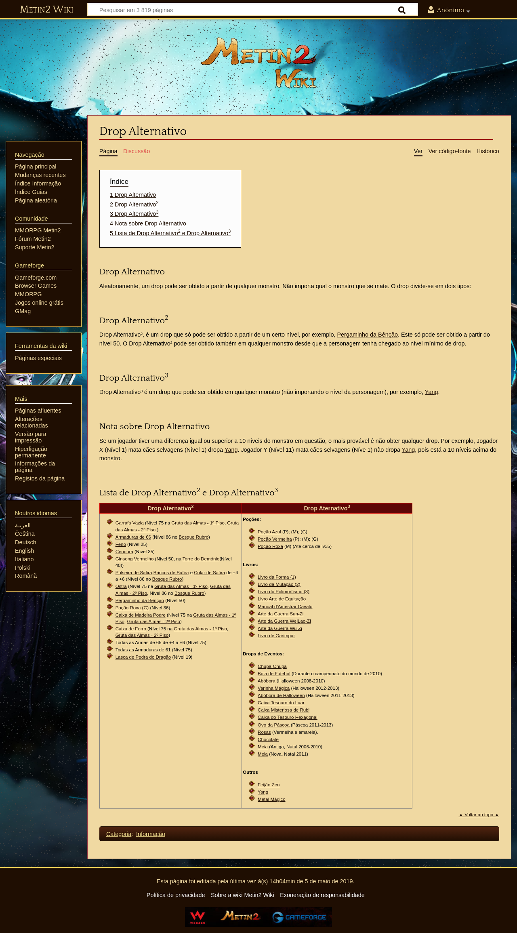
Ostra (121, 586)
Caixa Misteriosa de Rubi (283, 710)
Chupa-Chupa (272, 666)
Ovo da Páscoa (274, 724)
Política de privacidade (176, 895)
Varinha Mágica (274, 688)
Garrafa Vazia (130, 522)
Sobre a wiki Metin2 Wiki (242, 895)
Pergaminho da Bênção (367, 334)
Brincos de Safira (171, 572)
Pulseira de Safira (134, 572)
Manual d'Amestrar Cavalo (285, 606)
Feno (121, 544)
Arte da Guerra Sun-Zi (280, 613)
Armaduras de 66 (133, 537)
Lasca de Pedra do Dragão (143, 657)
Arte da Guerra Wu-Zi (280, 628)
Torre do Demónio (201, 558)
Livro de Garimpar (276, 635)
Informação (150, 834)
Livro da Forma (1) (277, 577)
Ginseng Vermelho (135, 558)
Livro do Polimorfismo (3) (283, 591)
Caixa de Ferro (131, 628)
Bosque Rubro (193, 537)
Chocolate (268, 739)
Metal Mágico (271, 799)
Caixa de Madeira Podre (141, 615)
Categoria (118, 834)
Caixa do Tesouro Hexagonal (287, 717)
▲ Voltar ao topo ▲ (479, 814)
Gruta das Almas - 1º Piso (198, 522)
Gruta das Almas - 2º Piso (153, 621)
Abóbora (266, 680)
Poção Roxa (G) (132, 607)
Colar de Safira (209, 572)
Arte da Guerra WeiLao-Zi (284, 621)
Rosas (264, 732)
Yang (431, 392)
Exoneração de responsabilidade (322, 895)
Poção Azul (269, 531)
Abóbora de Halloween (281, 695)
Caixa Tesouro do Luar (281, 702)
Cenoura (124, 551)
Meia (263, 746)
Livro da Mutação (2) (279, 584)
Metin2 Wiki (47, 9)
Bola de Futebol (274, 673)
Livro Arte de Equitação (282, 598)
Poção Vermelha (275, 539)
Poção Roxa (270, 546)
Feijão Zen (269, 784)
